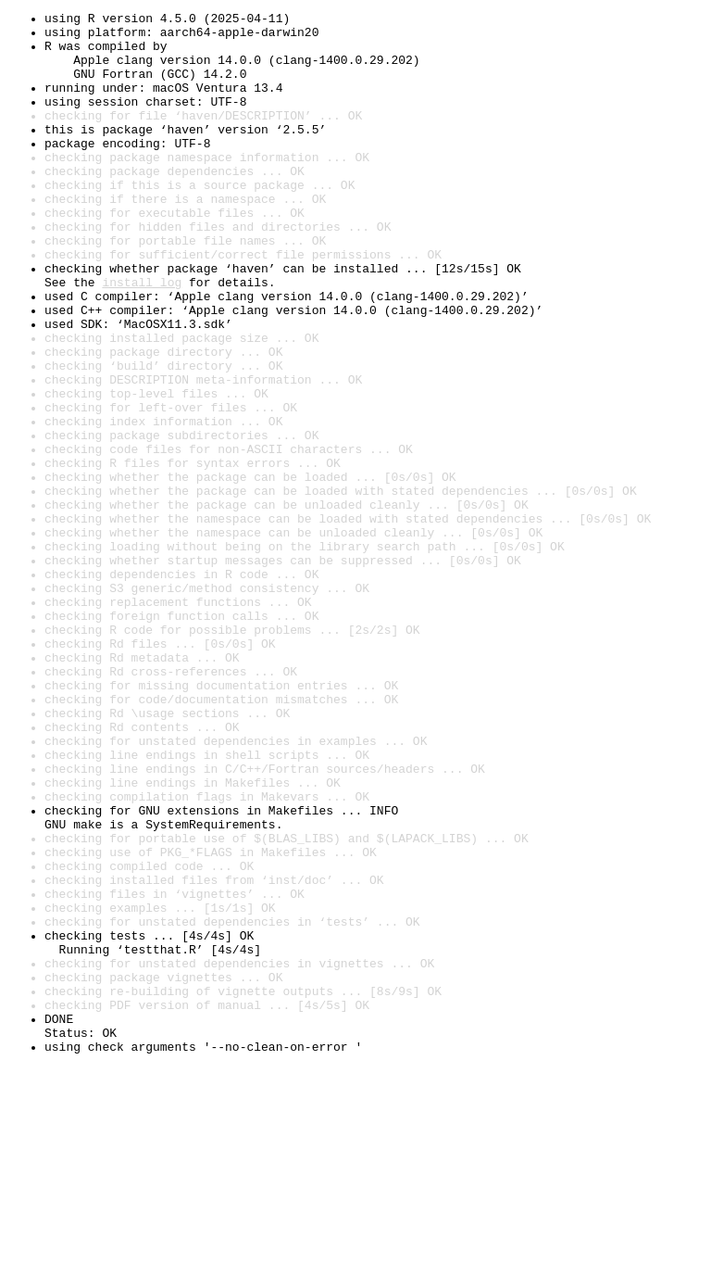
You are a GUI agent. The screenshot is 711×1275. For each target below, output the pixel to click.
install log (141, 337)
